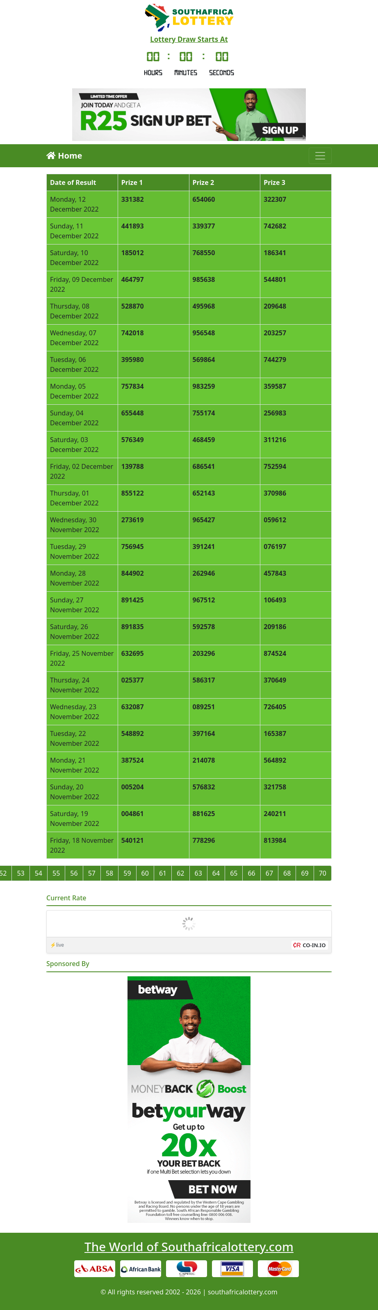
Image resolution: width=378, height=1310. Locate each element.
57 (92, 873)
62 (180, 873)
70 (322, 873)
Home (64, 155)
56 (73, 873)
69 (304, 873)
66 (251, 873)
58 (109, 873)
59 (127, 873)
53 (20, 873)
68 (287, 873)
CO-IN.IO (314, 945)
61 (162, 873)
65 (233, 873)
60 (145, 873)
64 (216, 873)
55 (56, 873)
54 (38, 873)
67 (269, 873)
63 (198, 873)
